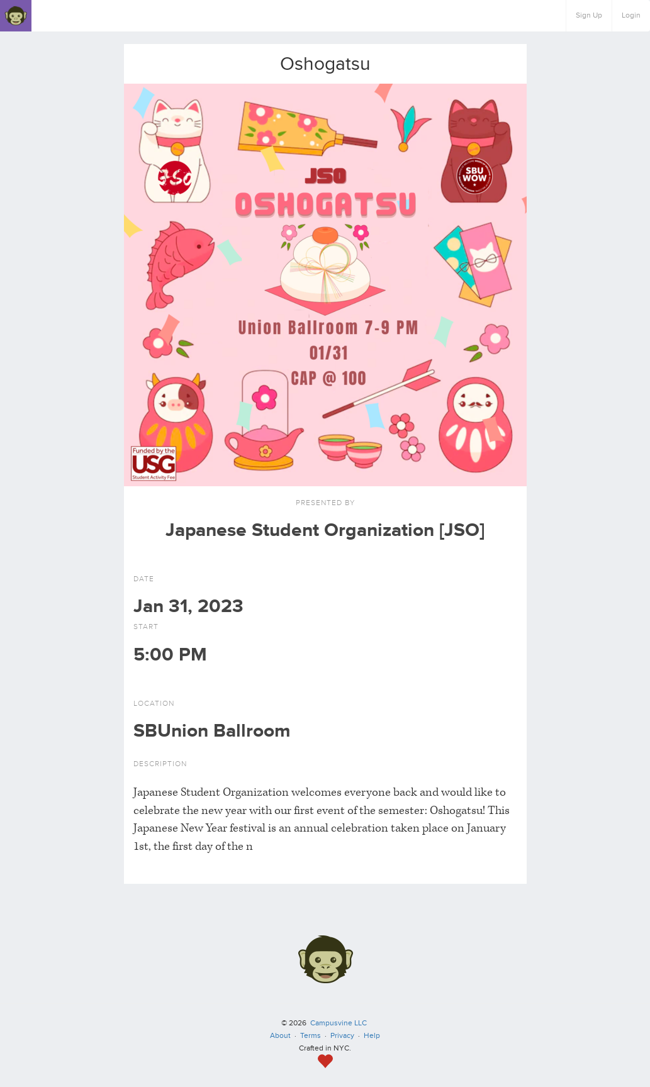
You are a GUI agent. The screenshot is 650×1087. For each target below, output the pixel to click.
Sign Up (589, 15)
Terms (310, 1035)
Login (631, 15)
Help (372, 1035)
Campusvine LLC (338, 1023)
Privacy (342, 1035)
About (280, 1035)
